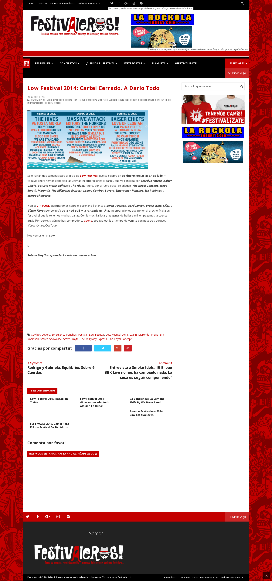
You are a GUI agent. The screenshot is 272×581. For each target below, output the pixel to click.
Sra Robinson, (131, 100)
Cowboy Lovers (40, 334)
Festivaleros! (34, 577)
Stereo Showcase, (146, 100)
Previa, (121, 100)
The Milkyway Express (93, 339)
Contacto (42, 3)
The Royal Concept (120, 339)
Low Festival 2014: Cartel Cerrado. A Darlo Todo (93, 88)
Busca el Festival (100, 63)
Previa (154, 334)
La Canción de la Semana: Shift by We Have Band (147, 400)
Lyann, (105, 100)
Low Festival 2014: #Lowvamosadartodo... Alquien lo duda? (95, 402)
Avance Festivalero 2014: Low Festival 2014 (146, 413)
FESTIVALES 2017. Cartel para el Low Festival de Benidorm (49, 425)
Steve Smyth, (161, 100)
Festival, (69, 100)
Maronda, (113, 100)
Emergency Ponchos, (55, 100)
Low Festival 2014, (94, 100)
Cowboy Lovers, (38, 100)
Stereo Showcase (51, 339)
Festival (82, 334)
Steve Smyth (71, 339)
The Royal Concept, (53, 103)
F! (27, 63)
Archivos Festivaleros (89, 3)
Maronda (143, 334)
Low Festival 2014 (117, 334)
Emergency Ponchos (64, 334)
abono (88, 220)
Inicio (31, 3)
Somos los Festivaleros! (62, 3)
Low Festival (96, 334)
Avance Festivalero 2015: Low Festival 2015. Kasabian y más (49, 398)
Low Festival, (80, 100)
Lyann (133, 334)
